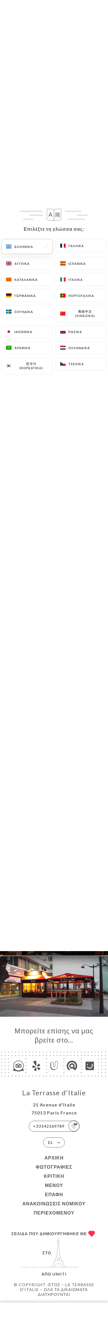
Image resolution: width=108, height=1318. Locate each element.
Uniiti (59, 1274)
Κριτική (54, 1176)
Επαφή (54, 1194)
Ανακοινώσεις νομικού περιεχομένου (54, 1208)
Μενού (54, 1185)
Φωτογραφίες (54, 1167)
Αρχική (53, 1157)
